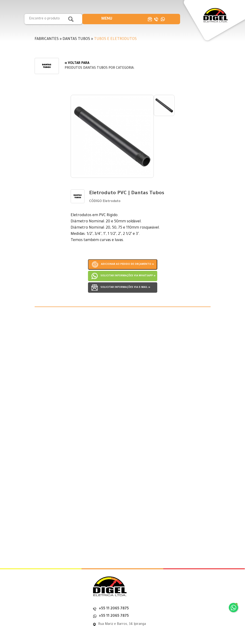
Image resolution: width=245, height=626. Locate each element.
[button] (107, 19)
